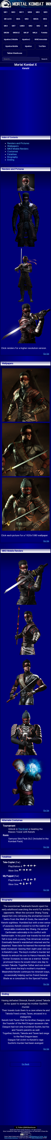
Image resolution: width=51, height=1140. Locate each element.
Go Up (46, 354)
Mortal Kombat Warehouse (11, 1138)
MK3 (30, 26)
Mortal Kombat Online (37, 1138)
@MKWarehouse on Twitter (36, 1136)
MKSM (6, 33)
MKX (38, 12)
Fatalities (12, 154)
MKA (18, 19)
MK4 (5, 26)
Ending (10, 159)
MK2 (38, 26)
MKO (13, 12)
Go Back (25, 1064)
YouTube (42, 46)
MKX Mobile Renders (17, 148)
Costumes (12, 151)
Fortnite (44, 33)
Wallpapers (13, 146)
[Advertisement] (25, 102)
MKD (27, 19)
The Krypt (23, 829)
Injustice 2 (26, 39)
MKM (30, 12)
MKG (45, 19)
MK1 (5, 12)
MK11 (21, 12)
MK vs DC (8, 19)
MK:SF (26, 33)
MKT (13, 26)
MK (45, 26)
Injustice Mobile (11, 46)
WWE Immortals (41, 39)
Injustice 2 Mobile (11, 39)
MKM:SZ (16, 33)
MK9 (45, 12)
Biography (12, 157)
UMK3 (22, 26)
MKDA (35, 19)
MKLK (35, 33)
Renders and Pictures (18, 143)
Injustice (28, 46)
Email (45, 1136)
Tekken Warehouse (14, 53)
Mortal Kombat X (25, 64)
